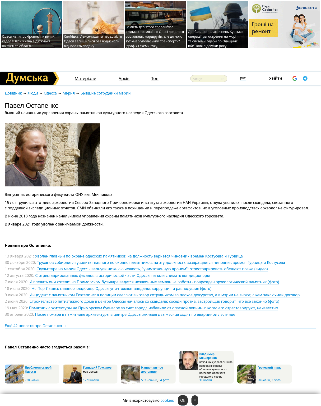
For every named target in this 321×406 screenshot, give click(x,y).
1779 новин (91, 380)
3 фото (275, 380)
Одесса (50, 93)
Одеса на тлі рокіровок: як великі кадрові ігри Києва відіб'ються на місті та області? (28, 41)
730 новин (32, 380)
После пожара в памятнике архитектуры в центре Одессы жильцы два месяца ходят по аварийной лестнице (135, 314)
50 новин (263, 380)
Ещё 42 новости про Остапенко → (36, 325)
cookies (167, 400)
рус (243, 78)
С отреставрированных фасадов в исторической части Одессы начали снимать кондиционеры (122, 275)
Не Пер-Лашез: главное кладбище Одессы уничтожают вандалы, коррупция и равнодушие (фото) (121, 288)
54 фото (164, 380)
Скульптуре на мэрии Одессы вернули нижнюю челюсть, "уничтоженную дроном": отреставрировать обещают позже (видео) (152, 268)
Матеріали (86, 78)
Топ (154, 78)
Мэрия (69, 93)
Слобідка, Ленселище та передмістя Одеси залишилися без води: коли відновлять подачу (93, 41)
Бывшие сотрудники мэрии (105, 93)
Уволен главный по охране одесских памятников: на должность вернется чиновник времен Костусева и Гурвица (139, 256)
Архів (124, 78)
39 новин (205, 380)
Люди (33, 93)
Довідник (13, 93)
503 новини (149, 380)
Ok (182, 400)
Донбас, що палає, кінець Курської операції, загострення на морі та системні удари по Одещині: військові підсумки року (216, 38)
